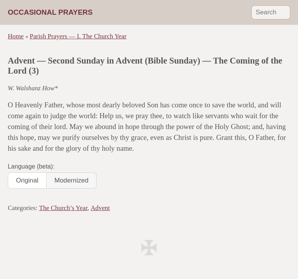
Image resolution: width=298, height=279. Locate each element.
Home (16, 36)
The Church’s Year (63, 208)
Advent (100, 208)
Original (27, 180)
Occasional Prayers (50, 12)
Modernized (71, 180)
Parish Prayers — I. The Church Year (78, 36)
